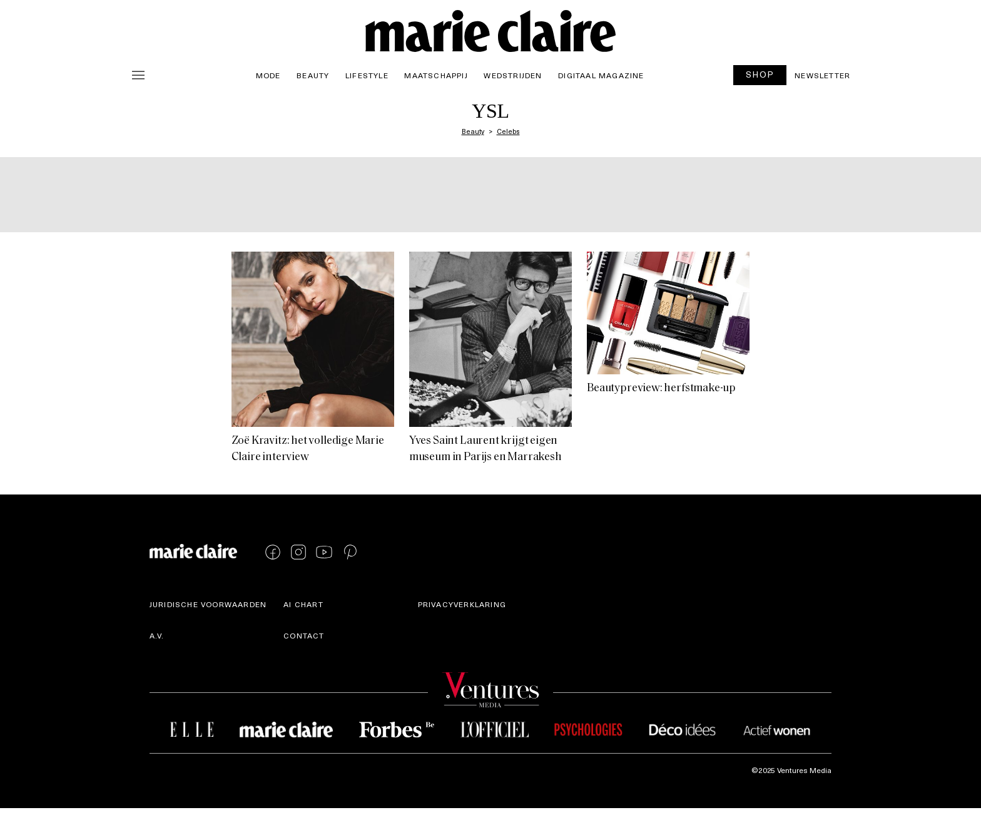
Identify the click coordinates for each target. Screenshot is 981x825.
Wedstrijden (513, 75)
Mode (268, 75)
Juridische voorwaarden (208, 604)
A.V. (157, 635)
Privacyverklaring (462, 604)
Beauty (313, 75)
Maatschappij (435, 75)
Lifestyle (367, 75)
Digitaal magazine (601, 75)
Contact (303, 635)
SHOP (760, 74)
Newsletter (822, 75)
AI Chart (303, 604)
